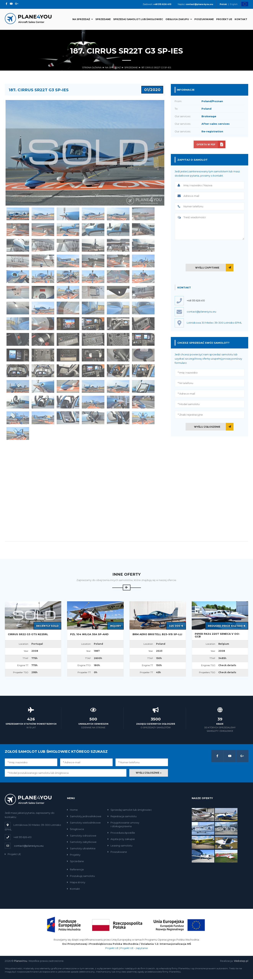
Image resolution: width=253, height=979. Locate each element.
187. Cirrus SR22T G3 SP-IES (156, 67)
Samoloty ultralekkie (81, 848)
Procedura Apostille (121, 832)
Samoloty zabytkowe (82, 841)
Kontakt (241, 19)
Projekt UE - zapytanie (134, 948)
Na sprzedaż (82, 19)
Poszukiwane (204, 19)
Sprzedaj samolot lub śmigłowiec (138, 19)
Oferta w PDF (206, 144)
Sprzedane (103, 19)
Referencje (75, 869)
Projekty (73, 854)
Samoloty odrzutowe (81, 835)
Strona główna (92, 67)
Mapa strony (76, 882)
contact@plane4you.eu (28, 845)
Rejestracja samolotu (122, 816)
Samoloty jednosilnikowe (84, 816)
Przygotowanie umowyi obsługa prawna (123, 824)
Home (72, 809)
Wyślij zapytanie (207, 267)
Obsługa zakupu (178, 19)
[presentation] (209, 250)
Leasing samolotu (120, 845)
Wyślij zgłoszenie (207, 426)
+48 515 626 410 (196, 300)
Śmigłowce (75, 829)
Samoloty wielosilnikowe (84, 822)
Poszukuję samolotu (81, 875)
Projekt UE (224, 19)
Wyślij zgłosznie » (148, 772)
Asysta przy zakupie (121, 839)
